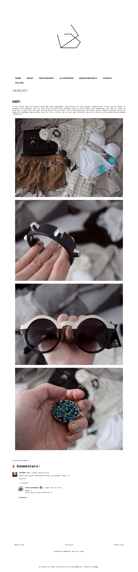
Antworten (22, 479)
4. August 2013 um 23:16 (39, 473)
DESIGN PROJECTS (88, 78)
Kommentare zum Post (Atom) (73, 551)
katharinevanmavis (32, 488)
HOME (18, 78)
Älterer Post (119, 545)
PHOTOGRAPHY (46, 78)
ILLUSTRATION (66, 78)
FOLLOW (19, 83)
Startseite (69, 545)
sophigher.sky (24, 473)
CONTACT (107, 78)
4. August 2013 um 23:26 (52, 488)
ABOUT (30, 78)
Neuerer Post (19, 545)
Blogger (96, 567)
